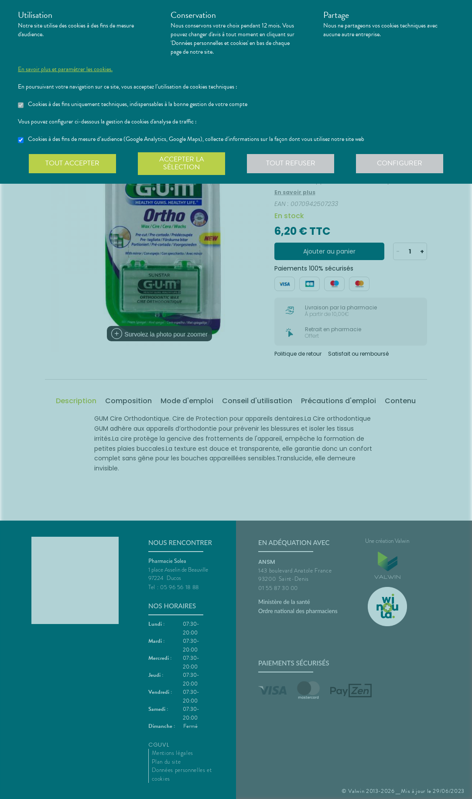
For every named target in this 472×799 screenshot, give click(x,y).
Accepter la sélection (181, 163)
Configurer (399, 163)
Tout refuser (290, 163)
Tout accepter (72, 163)
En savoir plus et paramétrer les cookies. (65, 69)
